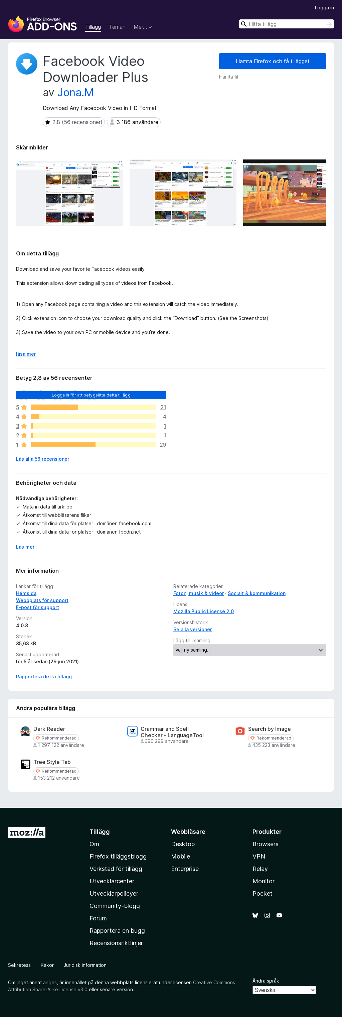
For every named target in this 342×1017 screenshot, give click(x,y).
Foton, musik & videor (198, 593)
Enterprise (185, 868)
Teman (117, 26)
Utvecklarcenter (112, 881)
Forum (98, 918)
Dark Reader (49, 729)
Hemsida (26, 593)
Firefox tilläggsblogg (118, 856)
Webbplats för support (42, 600)
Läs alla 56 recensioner (42, 459)
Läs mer (25, 547)
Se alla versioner (192, 629)
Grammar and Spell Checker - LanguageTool (172, 732)
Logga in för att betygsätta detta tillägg (91, 395)
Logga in (324, 7)
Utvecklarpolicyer (114, 893)
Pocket (262, 893)
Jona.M (75, 92)
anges (50, 982)
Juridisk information (85, 965)
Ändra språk (265, 981)
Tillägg (93, 26)
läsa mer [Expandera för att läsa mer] (26, 354)
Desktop (183, 844)
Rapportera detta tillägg (44, 676)
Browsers (265, 844)
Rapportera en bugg (117, 930)
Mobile (180, 856)
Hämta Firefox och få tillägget (273, 61)
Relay (260, 868)
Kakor (47, 965)
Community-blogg (115, 905)
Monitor (263, 881)
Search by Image (269, 729)
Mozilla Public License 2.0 (203, 611)
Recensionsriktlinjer (116, 942)
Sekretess (19, 965)
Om (94, 844)
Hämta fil (228, 77)
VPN (258, 856)
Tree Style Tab (52, 762)
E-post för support (37, 607)
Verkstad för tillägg (116, 868)
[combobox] (286, 23)
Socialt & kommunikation (257, 593)
